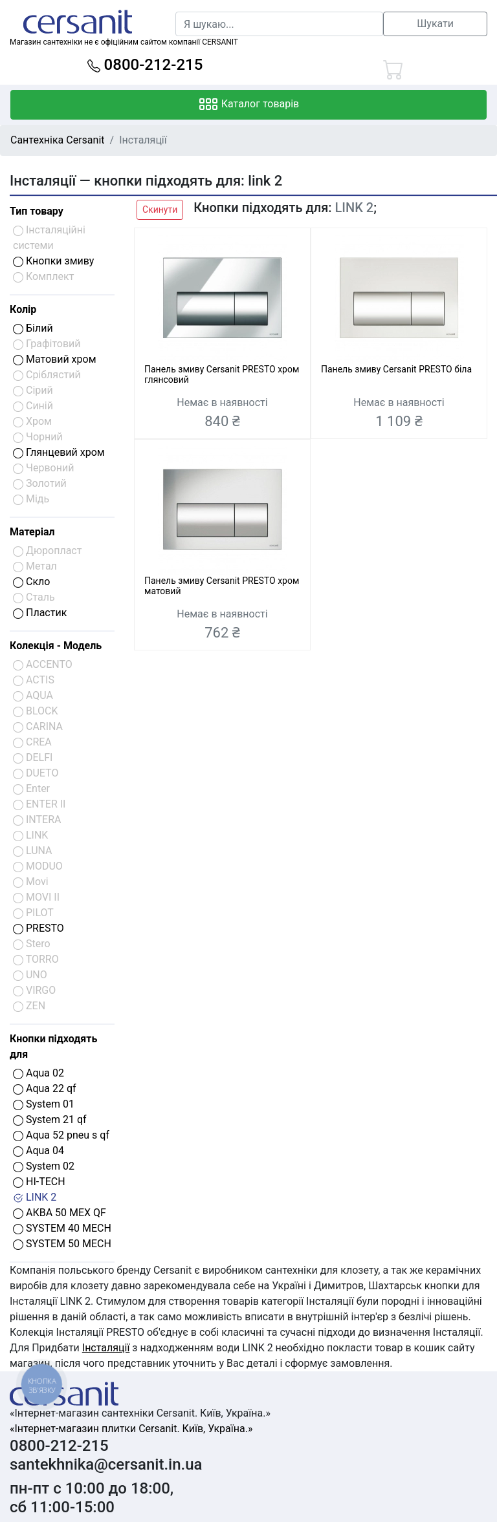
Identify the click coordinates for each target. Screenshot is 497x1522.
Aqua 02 (38, 1073)
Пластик (40, 612)
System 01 (43, 1104)
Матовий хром (54, 359)
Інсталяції (106, 1348)
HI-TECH (39, 1181)
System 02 (43, 1166)
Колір (23, 309)
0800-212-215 (145, 65)
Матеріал (32, 532)
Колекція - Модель (56, 645)
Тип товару (36, 211)
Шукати (435, 23)
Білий (33, 328)
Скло (31, 581)
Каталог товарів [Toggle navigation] (249, 104)
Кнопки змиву (53, 261)
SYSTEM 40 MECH (62, 1228)
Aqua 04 (38, 1150)
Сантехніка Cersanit (57, 140)
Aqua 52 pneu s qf (61, 1135)
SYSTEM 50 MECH (62, 1244)
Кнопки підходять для (53, 1046)
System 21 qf (50, 1119)
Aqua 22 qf (44, 1088)
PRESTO (38, 928)
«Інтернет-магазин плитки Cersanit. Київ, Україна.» (131, 1428)
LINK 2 (34, 1197)
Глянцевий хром (59, 452)
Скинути (159, 209)
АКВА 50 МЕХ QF (59, 1212)
